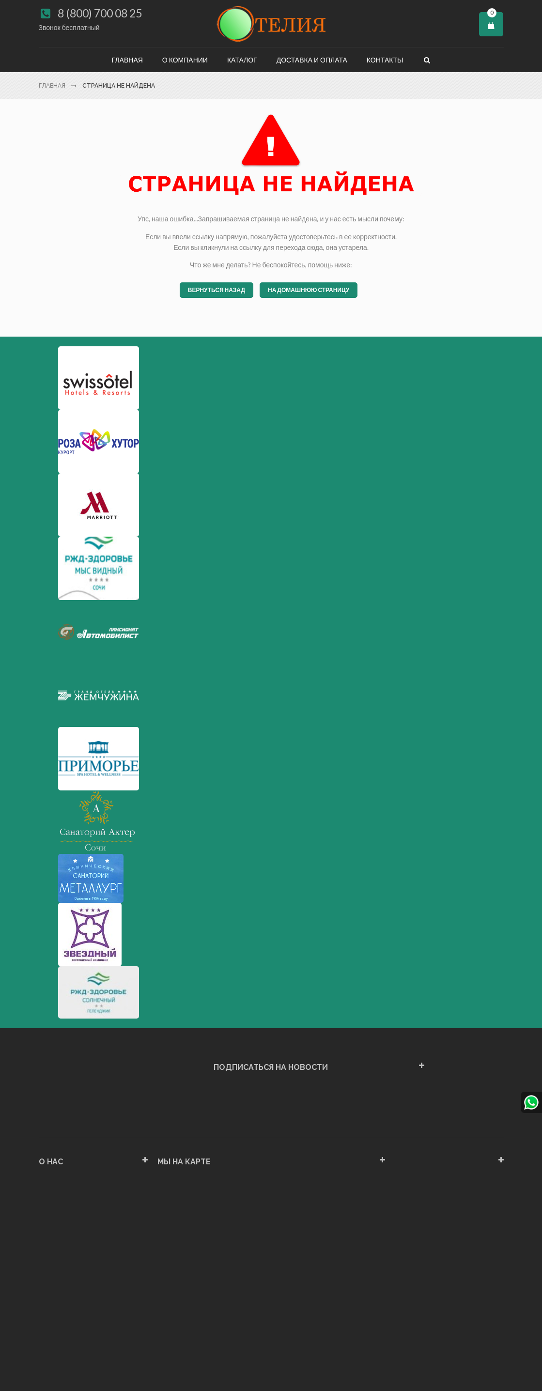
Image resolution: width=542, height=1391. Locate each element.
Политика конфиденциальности (89, 1308)
